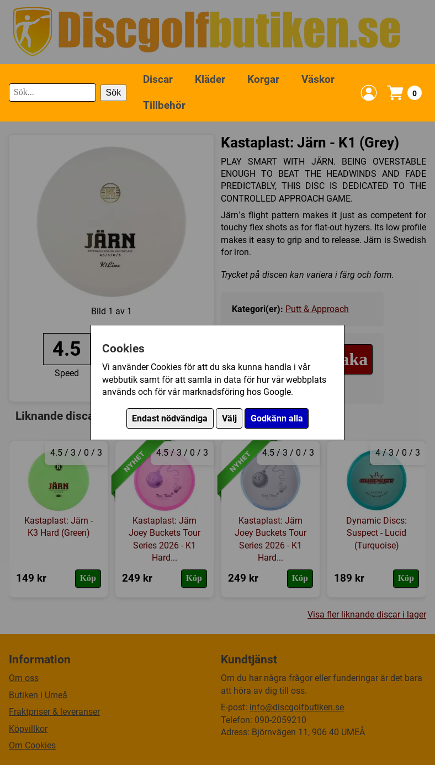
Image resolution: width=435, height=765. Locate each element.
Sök (113, 92)
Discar (158, 79)
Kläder (210, 79)
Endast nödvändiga (170, 418)
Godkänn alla (277, 418)
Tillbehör (164, 105)
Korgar (263, 79)
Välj (229, 418)
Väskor (318, 79)
